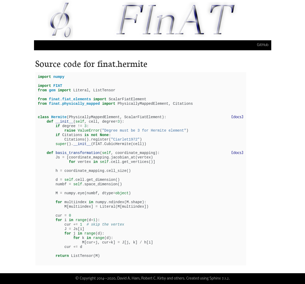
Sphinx (215, 279)
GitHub (263, 45)
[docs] (237, 117)
